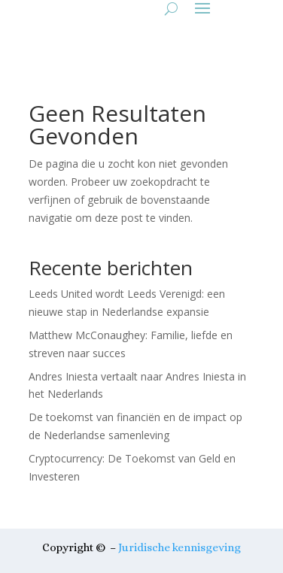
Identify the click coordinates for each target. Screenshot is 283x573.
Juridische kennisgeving (179, 547)
